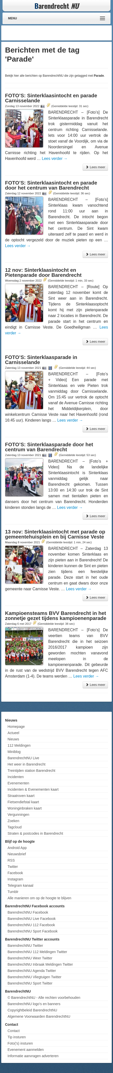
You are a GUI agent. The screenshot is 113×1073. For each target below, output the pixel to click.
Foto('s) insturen (20, 1043)
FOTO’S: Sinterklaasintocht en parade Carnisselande (51, 98)
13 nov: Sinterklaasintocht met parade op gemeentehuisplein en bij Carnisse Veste (55, 534)
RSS (11, 860)
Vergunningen (18, 815)
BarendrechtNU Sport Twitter (30, 983)
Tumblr (13, 892)
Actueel (13, 733)
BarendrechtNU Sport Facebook (33, 931)
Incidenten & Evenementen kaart (33, 789)
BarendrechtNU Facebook (28, 912)
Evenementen (18, 783)
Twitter (13, 867)
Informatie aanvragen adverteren (33, 1056)
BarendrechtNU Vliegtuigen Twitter (35, 977)
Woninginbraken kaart (25, 808)
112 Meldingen (19, 745)
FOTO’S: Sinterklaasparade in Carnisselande (41, 359)
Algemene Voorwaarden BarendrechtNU (39, 1016)
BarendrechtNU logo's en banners (34, 1004)
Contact (14, 1031)
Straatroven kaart (21, 796)
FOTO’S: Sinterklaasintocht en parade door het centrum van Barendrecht (51, 185)
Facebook (15, 873)
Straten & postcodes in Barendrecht (35, 833)
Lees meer (95, 167)
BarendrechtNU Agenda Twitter (32, 971)
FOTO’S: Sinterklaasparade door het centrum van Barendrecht (49, 447)
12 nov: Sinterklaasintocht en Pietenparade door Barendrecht (43, 272)
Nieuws (13, 739)
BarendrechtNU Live (23, 758)
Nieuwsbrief (17, 854)
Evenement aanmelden (26, 1050)
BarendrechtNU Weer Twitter (30, 958)
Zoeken (13, 821)
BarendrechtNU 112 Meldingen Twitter (37, 952)
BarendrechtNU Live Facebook (31, 919)
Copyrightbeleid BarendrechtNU (32, 1010)
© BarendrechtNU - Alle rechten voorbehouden (44, 998)
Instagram (15, 879)
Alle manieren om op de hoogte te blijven (39, 898)
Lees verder (55, 158)
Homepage (16, 727)
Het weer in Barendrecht (26, 764)
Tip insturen (17, 1037)
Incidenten (16, 777)
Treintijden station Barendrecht (31, 771)
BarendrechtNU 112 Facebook (31, 925)
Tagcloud (15, 827)
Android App (17, 848)
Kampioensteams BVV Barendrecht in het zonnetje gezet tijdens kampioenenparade (55, 615)
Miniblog (14, 752)
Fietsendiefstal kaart (23, 802)
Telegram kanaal (20, 885)
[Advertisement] (70, 33)
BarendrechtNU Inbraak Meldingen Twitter (40, 964)
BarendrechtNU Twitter (25, 946)
